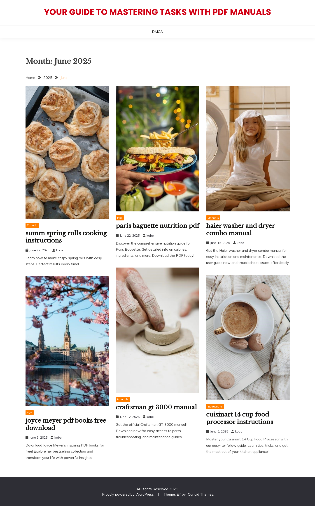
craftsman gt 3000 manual (156, 407)
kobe (59, 250)
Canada (32, 225)
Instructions (215, 406)
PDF (120, 218)
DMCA (157, 31)
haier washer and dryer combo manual (240, 229)
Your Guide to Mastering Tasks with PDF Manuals (157, 12)
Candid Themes (200, 494)
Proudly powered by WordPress (128, 494)
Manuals (213, 218)
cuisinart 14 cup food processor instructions (239, 418)
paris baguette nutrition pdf (157, 225)
